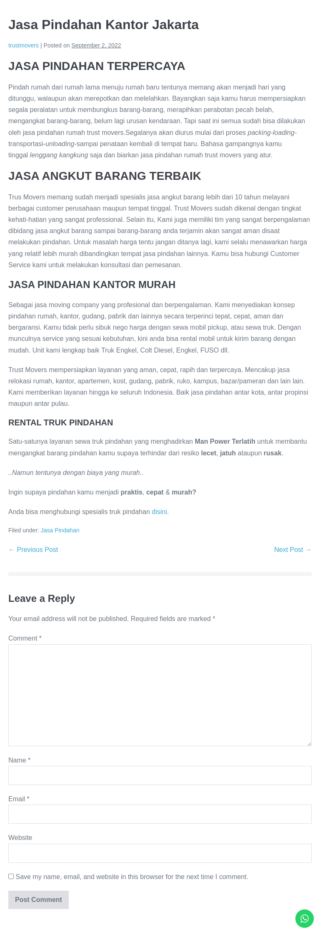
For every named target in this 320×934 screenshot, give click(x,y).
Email (19, 798)
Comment (25, 638)
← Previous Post (33, 549)
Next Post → (293, 549)
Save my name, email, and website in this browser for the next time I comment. (131, 876)
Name (19, 760)
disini (159, 511)
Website (20, 837)
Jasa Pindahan (60, 530)
